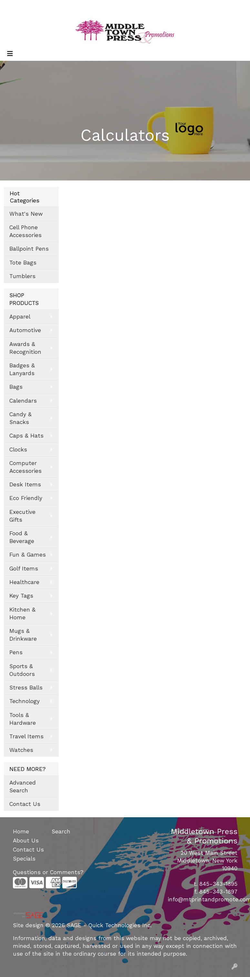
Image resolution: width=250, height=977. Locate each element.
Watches (21, 750)
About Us (26, 840)
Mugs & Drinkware (23, 635)
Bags (16, 387)
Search (159, 7)
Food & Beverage (21, 537)
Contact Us (24, 804)
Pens (16, 652)
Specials (24, 858)
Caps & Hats (26, 435)
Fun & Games (27, 554)
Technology (24, 701)
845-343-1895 (218, 884)
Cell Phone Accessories (25, 231)
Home (21, 831)
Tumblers (22, 276)
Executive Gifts (22, 516)
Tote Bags (22, 262)
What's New (26, 214)
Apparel (19, 316)
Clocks (18, 449)
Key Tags (21, 595)
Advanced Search (22, 786)
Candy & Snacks (20, 418)
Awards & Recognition (25, 348)
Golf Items (23, 568)
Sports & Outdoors (22, 670)
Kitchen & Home (22, 613)
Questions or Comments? (48, 872)
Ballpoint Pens (29, 248)
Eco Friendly (25, 498)
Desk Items (25, 484)
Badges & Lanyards (22, 369)
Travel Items (26, 736)
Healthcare (24, 582)
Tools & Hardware (22, 719)
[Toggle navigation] (10, 53)
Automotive (25, 330)
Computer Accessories (25, 467)
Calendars (23, 400)
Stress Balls (26, 687)
